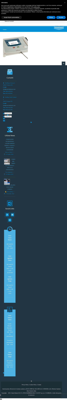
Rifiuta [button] (51, 17)
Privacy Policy (8, 113)
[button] (65, 2)
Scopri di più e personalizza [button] (11, 17)
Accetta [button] (61, 17)
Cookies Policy (33, 384)
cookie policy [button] (36, 7)
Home (4, 29)
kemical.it (32, 395)
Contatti (39, 384)
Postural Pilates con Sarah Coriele (9, 187)
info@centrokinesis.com (9, 89)
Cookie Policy (8, 116)
